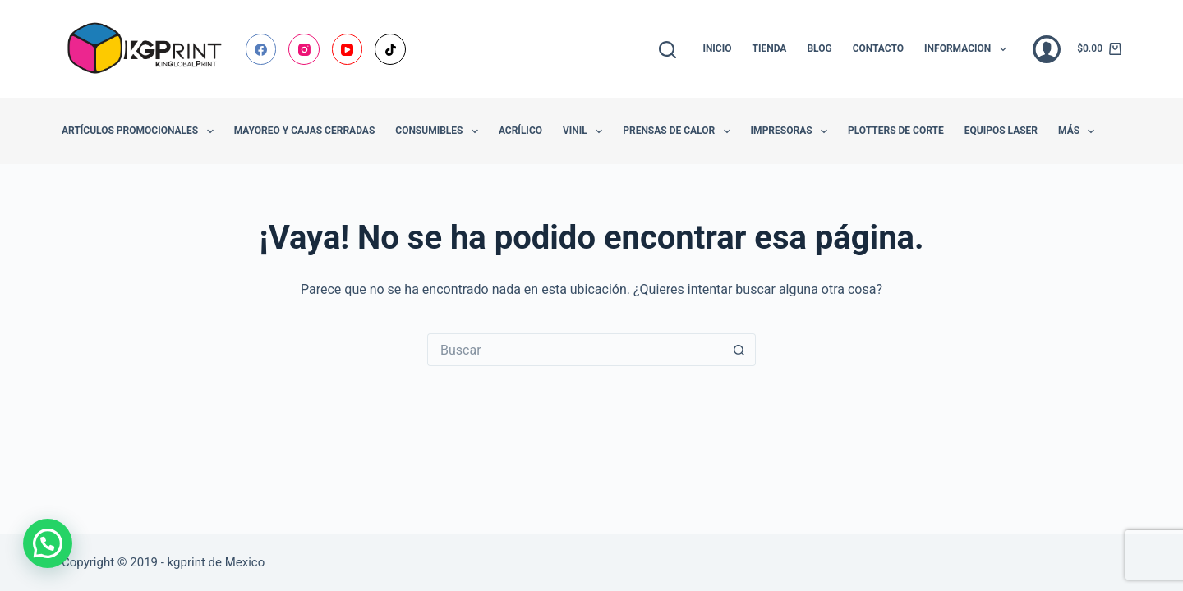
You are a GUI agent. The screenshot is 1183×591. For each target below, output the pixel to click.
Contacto (878, 48)
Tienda (770, 48)
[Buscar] (667, 49)
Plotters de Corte (896, 130)
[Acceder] (1047, 49)
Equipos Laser (1001, 130)
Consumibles (440, 131)
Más (1079, 131)
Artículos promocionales (141, 131)
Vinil (586, 131)
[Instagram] (304, 49)
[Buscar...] (575, 349)
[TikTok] (390, 49)
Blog (819, 48)
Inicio (716, 48)
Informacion (968, 49)
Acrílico (520, 130)
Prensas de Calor (679, 131)
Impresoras (792, 131)
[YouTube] (347, 49)
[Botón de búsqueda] (739, 349)
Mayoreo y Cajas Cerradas (304, 130)
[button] (47, 543)
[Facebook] (261, 49)
